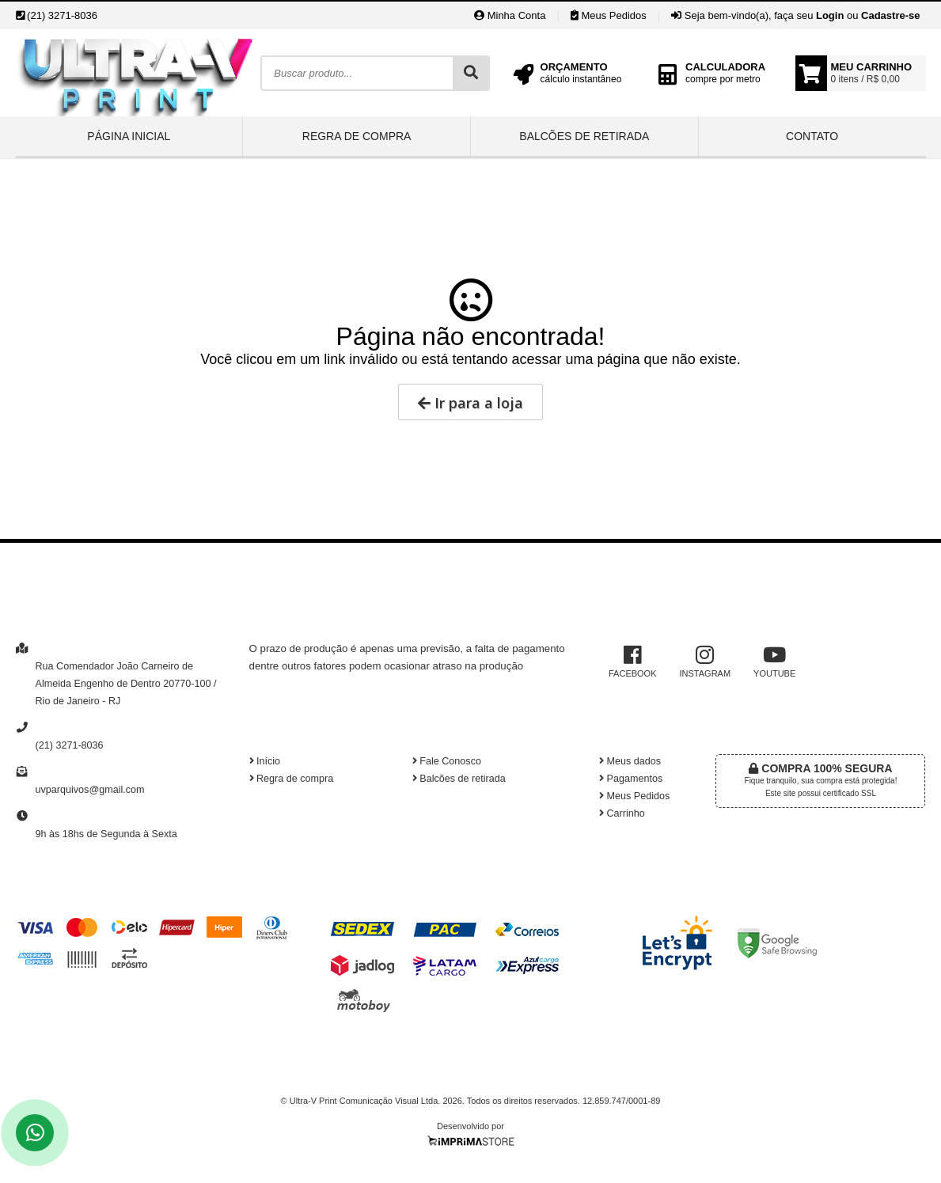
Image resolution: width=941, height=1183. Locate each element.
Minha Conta (509, 15)
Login (830, 15)
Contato (812, 136)
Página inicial (128, 136)
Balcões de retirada (584, 136)
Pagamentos (630, 778)
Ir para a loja (470, 402)
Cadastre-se (890, 15)
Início (265, 761)
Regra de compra (357, 136)
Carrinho (622, 813)
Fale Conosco (446, 761)
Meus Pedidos (609, 15)
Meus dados (630, 761)
